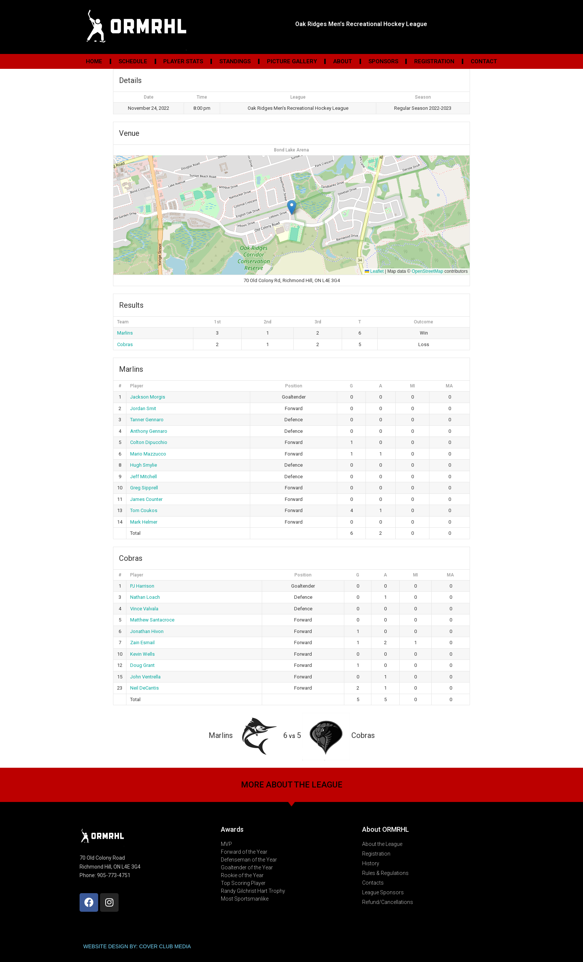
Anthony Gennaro (148, 431)
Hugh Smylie (143, 465)
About (342, 61)
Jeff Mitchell (143, 476)
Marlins (125, 333)
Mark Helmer (143, 522)
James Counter (146, 499)
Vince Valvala (144, 608)
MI (412, 386)
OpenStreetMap (427, 271)
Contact (484, 61)
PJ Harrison (142, 586)
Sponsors (383, 61)
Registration (434, 61)
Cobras (125, 344)
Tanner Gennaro (147, 419)
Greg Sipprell (144, 487)
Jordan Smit (143, 408)
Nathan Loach (145, 597)
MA (449, 386)
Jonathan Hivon (147, 631)
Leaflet (374, 271)
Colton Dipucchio (148, 442)
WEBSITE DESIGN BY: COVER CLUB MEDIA (137, 946)
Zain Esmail (142, 642)
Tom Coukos (143, 510)
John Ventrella (145, 677)
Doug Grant (142, 665)
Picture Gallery (292, 61)
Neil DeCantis (144, 688)
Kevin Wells (142, 654)
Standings (235, 61)
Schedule (133, 61)
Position (293, 386)
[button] (291, 207)
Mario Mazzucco (148, 454)
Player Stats (183, 61)
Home (94, 61)
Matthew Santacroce (152, 620)
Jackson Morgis (147, 397)
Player (136, 386)
